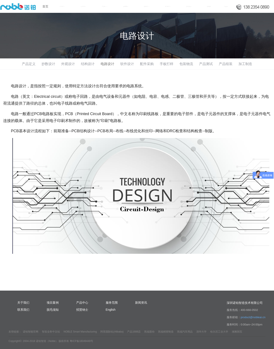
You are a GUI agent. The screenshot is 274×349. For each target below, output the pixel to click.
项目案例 (53, 302)
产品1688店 (134, 331)
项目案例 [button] (83, 6)
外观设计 (68, 64)
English (226, 6)
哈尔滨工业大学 (219, 331)
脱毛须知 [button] (189, 6)
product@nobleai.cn (253, 317)
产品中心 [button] (104, 6)
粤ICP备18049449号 (81, 341)
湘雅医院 (237, 331)
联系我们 (23, 309)
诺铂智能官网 (30, 331)
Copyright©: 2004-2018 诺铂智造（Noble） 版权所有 (39, 341)
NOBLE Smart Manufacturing (80, 331)
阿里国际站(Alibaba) (112, 331)
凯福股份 (149, 331)
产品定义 (29, 64)
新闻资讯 (141, 302)
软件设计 (127, 64)
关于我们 (23, 302)
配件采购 (147, 64)
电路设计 (107, 64)
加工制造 (245, 64)
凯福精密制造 (166, 331)
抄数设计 (48, 64)
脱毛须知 (53, 309)
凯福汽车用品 (185, 331)
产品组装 (225, 64)
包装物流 (186, 64)
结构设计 (88, 64)
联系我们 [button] (168, 6)
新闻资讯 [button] (146, 6)
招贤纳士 (209, 6)
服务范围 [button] (125, 6)
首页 (45, 6)
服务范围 (112, 302)
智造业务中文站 (51, 331)
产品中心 (82, 302)
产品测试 (206, 64)
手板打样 (166, 64)
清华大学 (201, 331)
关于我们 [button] (62, 6)
